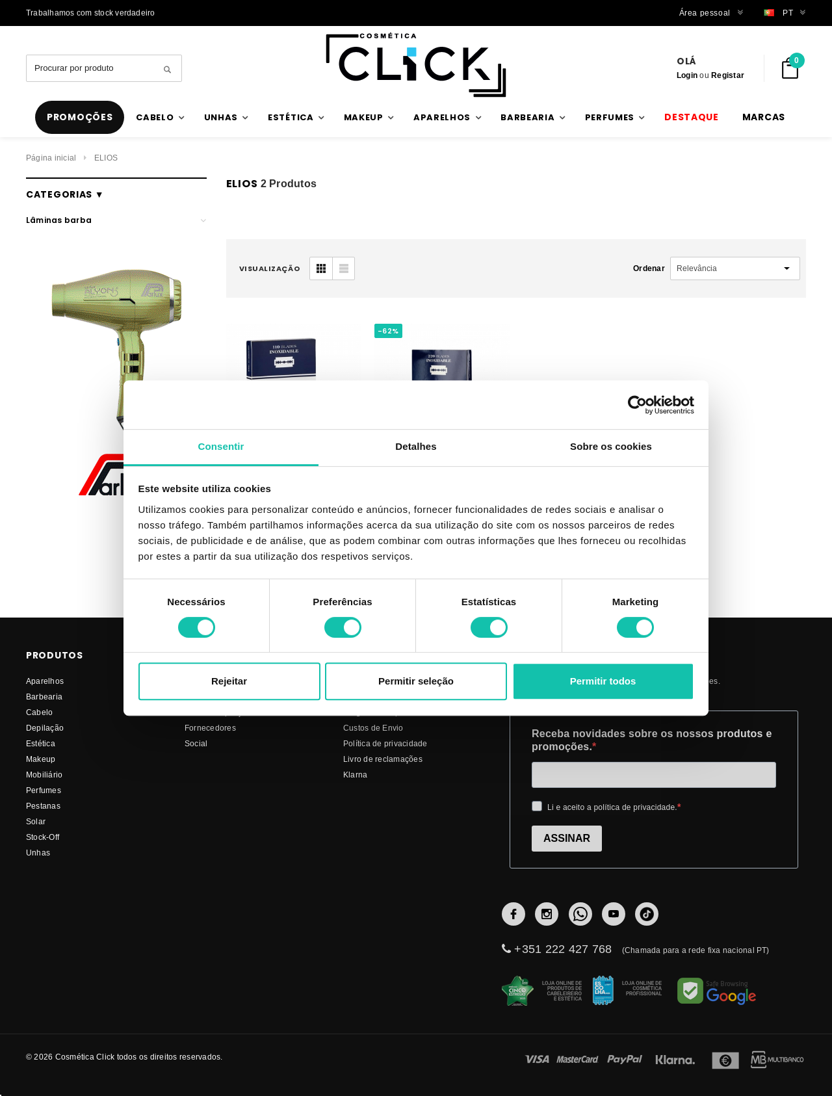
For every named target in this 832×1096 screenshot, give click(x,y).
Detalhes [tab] (415, 446)
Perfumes (43, 790)
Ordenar (649, 268)
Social (196, 743)
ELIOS (106, 158)
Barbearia (44, 696)
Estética (40, 743)
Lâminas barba (59, 220)
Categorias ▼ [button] (65, 194)
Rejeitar (229, 680)
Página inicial (51, 158)
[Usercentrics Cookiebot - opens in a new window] (637, 405)
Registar (727, 75)
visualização (269, 268)
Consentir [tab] (221, 446)
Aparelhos (45, 681)
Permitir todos (603, 680)
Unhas (38, 852)
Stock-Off (42, 837)
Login (687, 75)
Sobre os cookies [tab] (611, 446)
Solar (36, 821)
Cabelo (39, 712)
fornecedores (210, 728)
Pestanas (43, 806)
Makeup (40, 759)
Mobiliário (44, 774)
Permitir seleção (416, 680)
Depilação (45, 728)
